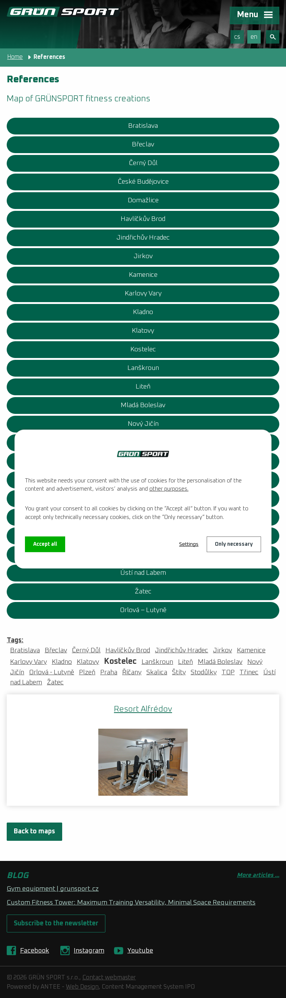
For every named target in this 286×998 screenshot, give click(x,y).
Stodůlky (204, 672)
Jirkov (143, 256)
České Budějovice (143, 181)
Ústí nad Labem (143, 573)
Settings (188, 544)
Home (15, 57)
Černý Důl (143, 163)
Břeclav (143, 144)
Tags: (15, 640)
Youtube (140, 950)
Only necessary (234, 544)
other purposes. (168, 489)
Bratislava (143, 126)
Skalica (156, 672)
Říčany (132, 672)
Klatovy (143, 330)
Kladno (143, 312)
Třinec (248, 672)
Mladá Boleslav (143, 405)
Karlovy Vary (143, 293)
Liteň (143, 386)
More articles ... (258, 875)
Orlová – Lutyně (143, 610)
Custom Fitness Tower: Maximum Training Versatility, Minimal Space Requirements (131, 902)
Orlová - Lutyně (51, 672)
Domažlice (143, 200)
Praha (108, 672)
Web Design (82, 987)
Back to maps (34, 831)
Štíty (179, 672)
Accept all (45, 544)
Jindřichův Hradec (143, 237)
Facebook (34, 950)
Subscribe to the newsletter (56, 923)
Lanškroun (143, 368)
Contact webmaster (109, 977)
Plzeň (87, 672)
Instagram (89, 950)
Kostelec (143, 349)
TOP (228, 672)
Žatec (143, 591)
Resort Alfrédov (143, 709)
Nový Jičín (143, 424)
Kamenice (143, 275)
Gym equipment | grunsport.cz (53, 888)
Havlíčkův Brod (143, 219)
